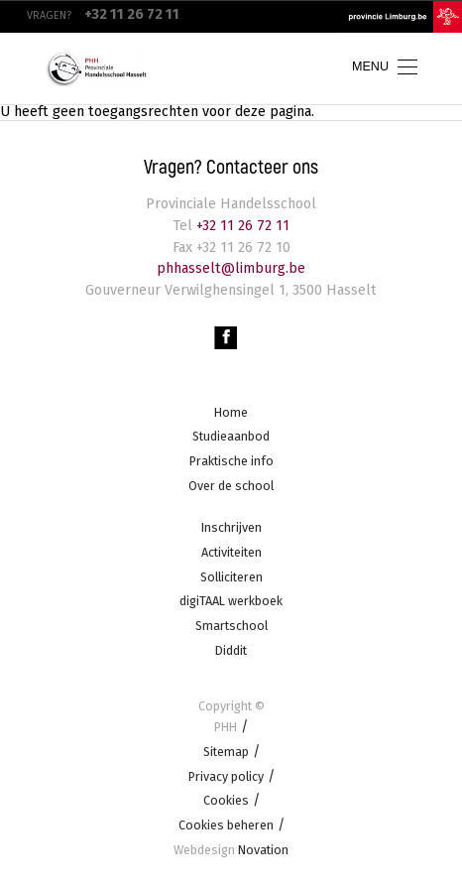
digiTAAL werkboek (231, 601)
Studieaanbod (231, 437)
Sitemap (226, 751)
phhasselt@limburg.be (231, 268)
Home (231, 412)
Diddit (231, 650)
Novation (231, 849)
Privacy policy (226, 776)
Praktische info (231, 460)
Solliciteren (231, 577)
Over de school (231, 485)
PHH (225, 727)
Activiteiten (231, 552)
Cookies (226, 801)
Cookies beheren (226, 825)
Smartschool (231, 625)
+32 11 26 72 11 (240, 225)
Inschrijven (231, 528)
